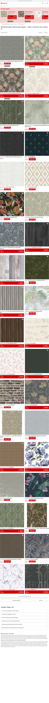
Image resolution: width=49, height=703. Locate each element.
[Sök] (1, 6)
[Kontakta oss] (43, 3)
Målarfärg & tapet (10, 24)
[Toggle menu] (47, 3)
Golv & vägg (4, 24)
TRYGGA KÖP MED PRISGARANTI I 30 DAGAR (25, 0)
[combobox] (40, 587)
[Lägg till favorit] (5, 12)
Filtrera (40, 32)
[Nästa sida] (46, 587)
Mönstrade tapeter (21, 24)
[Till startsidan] (4, 3)
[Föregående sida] (34, 587)
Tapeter (15, 24)
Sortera (45, 32)
